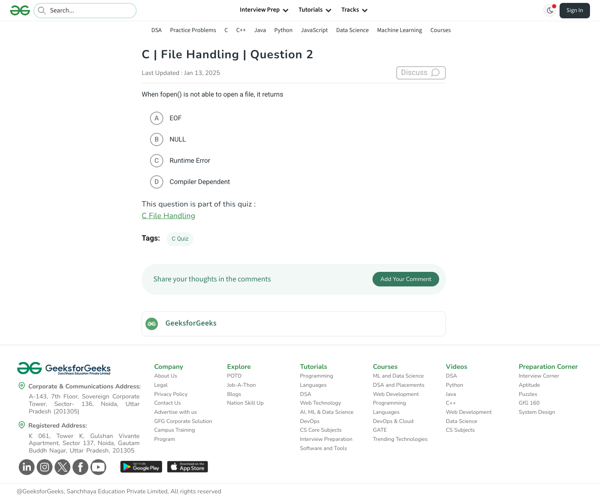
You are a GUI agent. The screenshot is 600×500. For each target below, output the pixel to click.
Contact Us (167, 403)
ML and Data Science (398, 376)
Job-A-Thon (241, 385)
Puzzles (528, 394)
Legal (161, 385)
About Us (165, 376)
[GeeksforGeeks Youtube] (97, 467)
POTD (234, 376)
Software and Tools (323, 448)
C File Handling (168, 216)
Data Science (352, 30)
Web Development (396, 394)
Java (260, 30)
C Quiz (180, 239)
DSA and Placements (399, 385)
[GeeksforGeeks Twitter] (61, 467)
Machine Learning (399, 30)
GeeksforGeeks (191, 323)
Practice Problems (193, 30)
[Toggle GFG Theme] (549, 10)
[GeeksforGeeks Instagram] (43, 467)
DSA (156, 30)
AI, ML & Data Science (327, 412)
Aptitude (529, 385)
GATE (380, 430)
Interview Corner (539, 376)
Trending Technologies (400, 439)
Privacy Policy (171, 394)
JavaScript (314, 30)
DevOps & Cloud (393, 421)
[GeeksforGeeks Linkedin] (26, 467)
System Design (537, 412)
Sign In (575, 10)
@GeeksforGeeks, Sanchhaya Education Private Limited (92, 492)
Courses (440, 30)
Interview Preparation (326, 439)
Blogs (234, 394)
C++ (241, 30)
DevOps (310, 421)
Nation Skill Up (245, 403)
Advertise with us (175, 412)
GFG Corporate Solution (183, 421)
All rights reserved (195, 492)
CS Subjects (460, 430)
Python (283, 30)
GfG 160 (529, 403)
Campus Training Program (174, 434)
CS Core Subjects (321, 430)
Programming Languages (316, 380)
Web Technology (320, 403)
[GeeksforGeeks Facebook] (79, 467)
